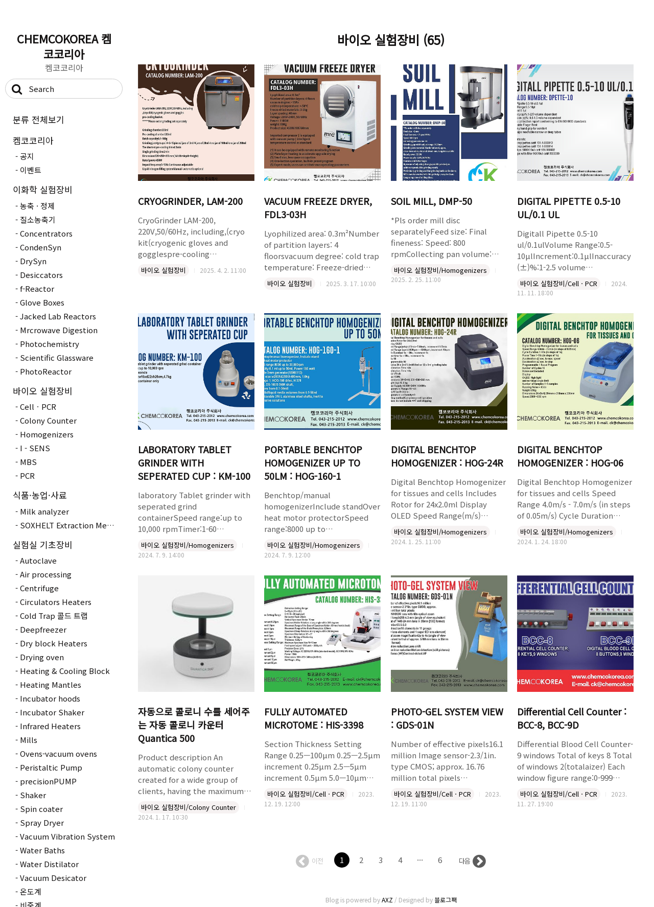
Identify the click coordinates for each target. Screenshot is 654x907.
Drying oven (42, 657)
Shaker (33, 794)
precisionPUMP (48, 781)
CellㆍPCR (38, 406)
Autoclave (38, 560)
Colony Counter (48, 420)
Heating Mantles (50, 684)
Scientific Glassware (57, 357)
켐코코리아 (33, 140)
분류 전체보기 (38, 119)
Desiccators (41, 274)
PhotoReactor (46, 371)
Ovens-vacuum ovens (58, 753)
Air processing (46, 574)
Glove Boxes (42, 302)
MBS (28, 461)
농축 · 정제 (37, 205)
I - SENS (35, 448)
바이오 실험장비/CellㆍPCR (558, 283)
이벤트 (30, 170)
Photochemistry (49, 343)
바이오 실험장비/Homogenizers (440, 270)
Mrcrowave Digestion (59, 329)
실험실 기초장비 (43, 544)
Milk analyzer (44, 511)
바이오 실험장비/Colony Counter (188, 807)
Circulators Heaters (55, 601)
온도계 (30, 891)
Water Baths (42, 850)
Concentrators (46, 233)
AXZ (387, 899)
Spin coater (41, 808)
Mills (28, 739)
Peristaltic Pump (51, 767)
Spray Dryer (42, 822)
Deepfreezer (43, 629)
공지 (27, 156)
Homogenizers (47, 434)
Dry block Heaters (53, 643)
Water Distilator (49, 863)
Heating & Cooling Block (65, 670)
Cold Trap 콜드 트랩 (54, 615)
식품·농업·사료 (40, 495)
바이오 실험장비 (43, 390)
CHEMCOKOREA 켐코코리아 (64, 46)
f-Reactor (37, 288)
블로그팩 (445, 899)
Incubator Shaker (52, 712)
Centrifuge (39, 588)
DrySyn (33, 260)
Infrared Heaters (50, 725)
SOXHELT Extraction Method (70, 525)
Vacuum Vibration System (67, 836)
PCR (27, 475)
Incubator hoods (50, 698)
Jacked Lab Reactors (58, 316)
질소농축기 (38, 219)
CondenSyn (40, 247)
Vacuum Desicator (53, 877)
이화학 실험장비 (43, 189)
